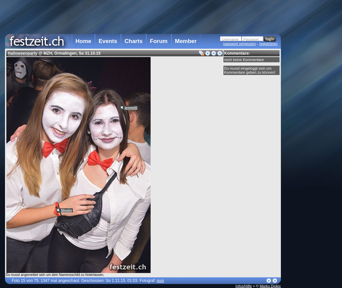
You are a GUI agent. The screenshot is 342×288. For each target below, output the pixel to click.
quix (160, 280)
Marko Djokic (270, 286)
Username (230, 39)
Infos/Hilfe (243, 286)
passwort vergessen (239, 44)
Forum (159, 41)
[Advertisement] (310, 134)
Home (83, 41)
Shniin (66, 210)
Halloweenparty (22, 53)
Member (186, 41)
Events (108, 41)
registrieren (268, 44)
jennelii (131, 108)
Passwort (251, 39)
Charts (134, 41)
